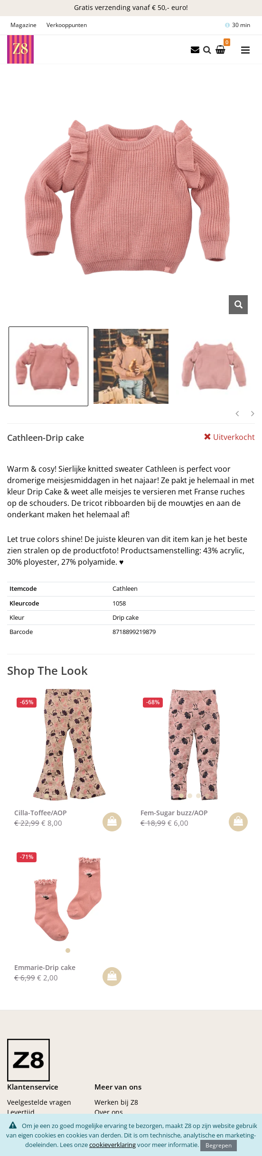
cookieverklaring (112, 1144)
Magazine (23, 25)
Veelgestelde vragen (39, 1102)
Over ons (108, 1112)
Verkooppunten (67, 25)
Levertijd (21, 1112)
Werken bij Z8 (116, 1102)
